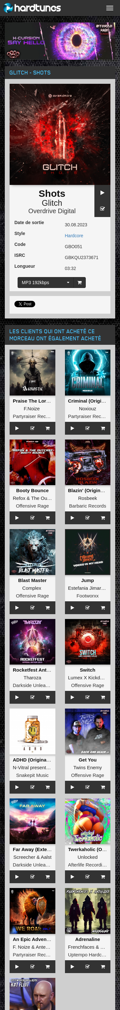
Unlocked (87, 857)
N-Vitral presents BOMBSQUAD (47, 767)
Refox (19, 498)
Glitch (52, 202)
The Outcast (44, 498)
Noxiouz (87, 408)
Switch (87, 670)
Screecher (24, 857)
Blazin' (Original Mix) (92, 490)
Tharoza (32, 677)
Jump (87, 580)
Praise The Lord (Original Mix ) (48, 401)
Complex (31, 588)
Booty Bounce (32, 490)
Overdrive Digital (52, 210)
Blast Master (32, 580)
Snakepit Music (32, 775)
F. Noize (21, 947)
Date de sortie (29, 222)
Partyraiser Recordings (37, 416)
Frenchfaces (81, 947)
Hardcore (74, 235)
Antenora (45, 947)
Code (20, 244)
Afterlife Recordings (89, 864)
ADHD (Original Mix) (36, 759)
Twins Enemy (87, 767)
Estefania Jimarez (87, 588)
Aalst (46, 857)
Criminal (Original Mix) (93, 401)
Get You (88, 759)
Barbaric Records (87, 506)
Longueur (24, 266)
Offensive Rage (32, 506)
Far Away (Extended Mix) (41, 849)
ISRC (19, 255)
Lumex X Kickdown (88, 677)
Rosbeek (87, 498)
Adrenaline (87, 939)
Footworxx (87, 595)
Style (19, 233)
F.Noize (32, 408)
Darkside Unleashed (34, 685)
